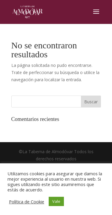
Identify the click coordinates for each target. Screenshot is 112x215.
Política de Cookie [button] (26, 201)
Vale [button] (56, 201)
